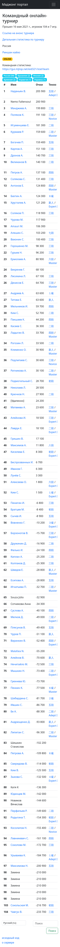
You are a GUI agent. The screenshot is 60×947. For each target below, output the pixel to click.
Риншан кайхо (11, 52)
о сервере (8, 942)
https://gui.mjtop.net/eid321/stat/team (25, 69)
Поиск (52, 931)
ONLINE (7, 59)
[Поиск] (45, 923)
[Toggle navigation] (53, 4)
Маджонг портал (15, 4)
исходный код (10, 938)
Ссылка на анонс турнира (18, 33)
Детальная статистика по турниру (23, 39)
